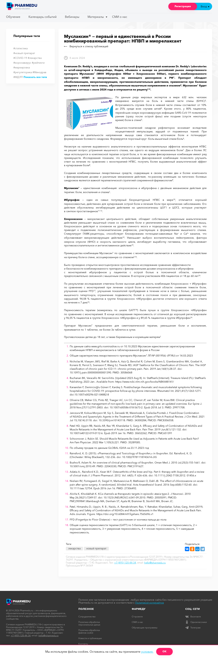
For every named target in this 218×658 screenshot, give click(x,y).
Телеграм (193, 627)
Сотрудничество (86, 616)
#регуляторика (22, 72)
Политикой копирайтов (149, 602)
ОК (164, 651)
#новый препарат (24, 53)
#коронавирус (22, 62)
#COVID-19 (20, 58)
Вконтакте (193, 616)
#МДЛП (18, 77)
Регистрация (183, 6)
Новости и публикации (90, 638)
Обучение (13, 16)
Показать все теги (35, 77)
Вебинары (72, 16)
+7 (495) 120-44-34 (125, 562)
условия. (147, 651)
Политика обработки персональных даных (89, 623)
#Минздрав (39, 72)
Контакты (83, 643)
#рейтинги (38, 62)
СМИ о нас (119, 16)
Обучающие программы (144, 627)
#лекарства (35, 58)
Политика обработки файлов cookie (89, 631)
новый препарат (96, 548)
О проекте (137, 616)
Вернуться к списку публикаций (86, 46)
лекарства (74, 548)
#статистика (20, 48)
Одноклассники (196, 622)
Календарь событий (43, 16)
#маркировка (21, 67)
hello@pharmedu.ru (155, 562)
